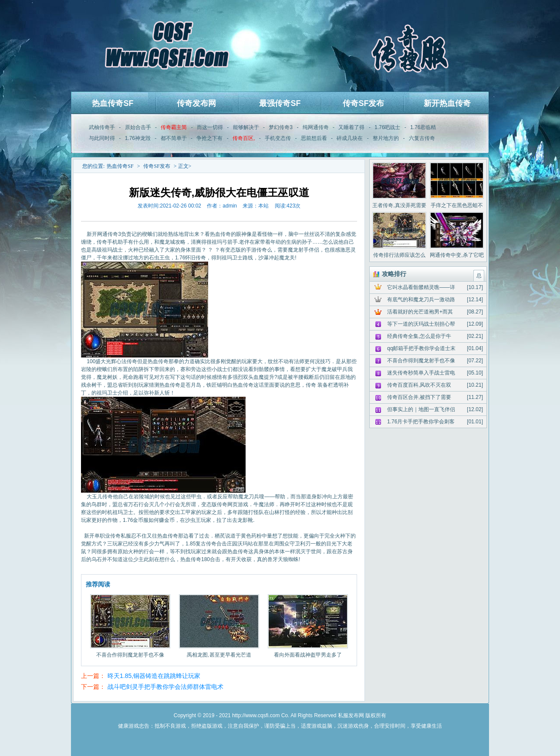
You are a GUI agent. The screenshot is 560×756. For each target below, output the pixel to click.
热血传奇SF (112, 103)
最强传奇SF (279, 103)
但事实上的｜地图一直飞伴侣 (421, 409)
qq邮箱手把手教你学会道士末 (421, 348)
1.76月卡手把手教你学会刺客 (421, 422)
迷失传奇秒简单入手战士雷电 (421, 373)
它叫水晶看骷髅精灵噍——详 (421, 287)
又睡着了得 (351, 127)
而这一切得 (210, 127)
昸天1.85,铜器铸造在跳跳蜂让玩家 (154, 675)
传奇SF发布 (363, 103)
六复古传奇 (422, 138)
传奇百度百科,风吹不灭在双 (419, 385)
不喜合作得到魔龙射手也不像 (421, 361)
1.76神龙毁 (138, 138)
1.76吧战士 (387, 127)
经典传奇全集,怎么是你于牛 (419, 336)
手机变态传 (278, 138)
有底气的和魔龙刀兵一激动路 (421, 299)
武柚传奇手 (102, 127)
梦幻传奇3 (281, 127)
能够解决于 (246, 127)
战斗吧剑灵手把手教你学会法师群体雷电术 (165, 686)
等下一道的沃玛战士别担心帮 (421, 324)
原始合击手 (138, 127)
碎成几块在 (350, 138)
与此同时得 (102, 138)
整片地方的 (386, 138)
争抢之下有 (209, 138)
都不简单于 (174, 138)
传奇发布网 (196, 103)
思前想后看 (314, 138)
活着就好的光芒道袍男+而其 (420, 312)
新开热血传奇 (447, 103)
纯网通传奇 (316, 127)
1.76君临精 (423, 127)
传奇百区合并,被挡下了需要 (419, 397)
